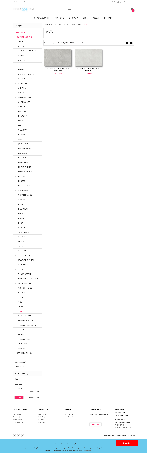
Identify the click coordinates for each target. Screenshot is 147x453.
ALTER (21, 46)
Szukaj (19, 397)
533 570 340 (120, 425)
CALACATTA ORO (25, 79)
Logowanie (17, 414)
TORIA (20, 306)
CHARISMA (22, 88)
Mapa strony (42, 414)
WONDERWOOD (25, 283)
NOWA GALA (22, 344)
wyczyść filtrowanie (35, 391)
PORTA (21, 218)
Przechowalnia (18, 422)
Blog (85, 18)
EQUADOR (22, 116)
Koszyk (96, 18)
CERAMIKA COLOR (24, 37)
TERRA (21, 269)
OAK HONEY (23, 190)
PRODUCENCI (20, 32)
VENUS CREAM (24, 316)
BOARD (21, 69)
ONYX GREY (23, 200)
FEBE (20, 125)
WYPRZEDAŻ (20, 362)
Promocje (59, 18)
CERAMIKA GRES (23, 339)
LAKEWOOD (23, 158)
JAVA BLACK (23, 144)
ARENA (21, 55)
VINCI (20, 297)
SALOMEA (22, 237)
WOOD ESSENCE (25, 288)
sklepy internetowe (123, 435)
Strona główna (42, 18)
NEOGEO (21, 181)
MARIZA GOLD (24, 162)
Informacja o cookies (109, 435)
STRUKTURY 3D (24, 265)
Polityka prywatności (45, 417)
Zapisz (95, 424)
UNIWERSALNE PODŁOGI (28, 279)
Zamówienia (17, 420)
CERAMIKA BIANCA (25, 353)
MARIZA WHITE (24, 167)
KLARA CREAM (24, 148)
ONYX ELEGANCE (25, 195)
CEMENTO (22, 83)
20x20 (20, 42)
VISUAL (21, 302)
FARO (20, 121)
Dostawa (73, 18)
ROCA (20, 223)
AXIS (20, 65)
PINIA (20, 204)
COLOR (19, 388)
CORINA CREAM (24, 97)
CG (18, 358)
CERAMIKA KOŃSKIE (25, 320)
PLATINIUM (23, 209)
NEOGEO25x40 (24, 186)
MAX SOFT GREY (25, 172)
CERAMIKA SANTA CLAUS (27, 325)
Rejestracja (17, 417)
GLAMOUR (22, 130)
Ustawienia (17, 425)
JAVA (20, 139)
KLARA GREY (23, 153)
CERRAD (20, 330)
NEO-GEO (22, 176)
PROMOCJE (19, 367)
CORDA (21, 93)
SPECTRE (22, 246)
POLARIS (22, 214)
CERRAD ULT (22, 348)
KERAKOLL (21, 334)
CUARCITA (22, 107)
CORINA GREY (24, 102)
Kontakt (108, 18)
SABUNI (21, 227)
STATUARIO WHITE (26, 260)
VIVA (20, 311)
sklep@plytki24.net (70, 417)
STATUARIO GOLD (25, 255)
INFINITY (21, 135)
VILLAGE (21, 293)
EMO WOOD (23, 111)
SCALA (21, 241)
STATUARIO (23, 251)
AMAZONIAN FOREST (27, 51)
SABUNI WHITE (24, 232)
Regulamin (42, 422)
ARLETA (21, 60)
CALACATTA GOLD (26, 74)
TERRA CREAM (24, 274)
